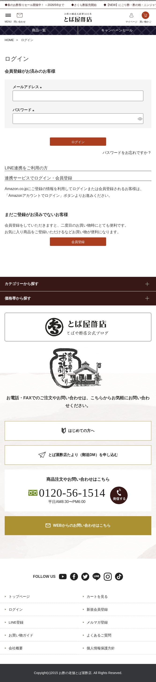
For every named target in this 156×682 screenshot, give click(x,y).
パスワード (24, 110)
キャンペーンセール (117, 30)
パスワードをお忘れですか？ (127, 153)
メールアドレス (28, 87)
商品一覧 (39, 30)
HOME (9, 40)
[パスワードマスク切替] (140, 118)
